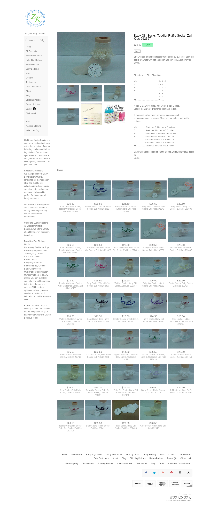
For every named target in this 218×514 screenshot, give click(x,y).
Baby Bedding (32, 69)
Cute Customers (33, 86)
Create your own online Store (179, 501)
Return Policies (33, 104)
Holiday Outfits (32, 64)
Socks (136, 158)
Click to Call (141, 463)
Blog (28, 95)
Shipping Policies (33, 100)
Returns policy (71, 463)
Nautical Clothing (33, 126)
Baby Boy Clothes (34, 55)
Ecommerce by (185, 494)
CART (161, 463)
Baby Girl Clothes (34, 60)
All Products (31, 51)
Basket (29, 109)
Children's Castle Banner (179, 463)
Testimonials (31, 82)
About (28, 91)
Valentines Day (33, 130)
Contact (29, 78)
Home (28, 47)
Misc (28, 73)
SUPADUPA (180, 498)
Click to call (31, 113)
